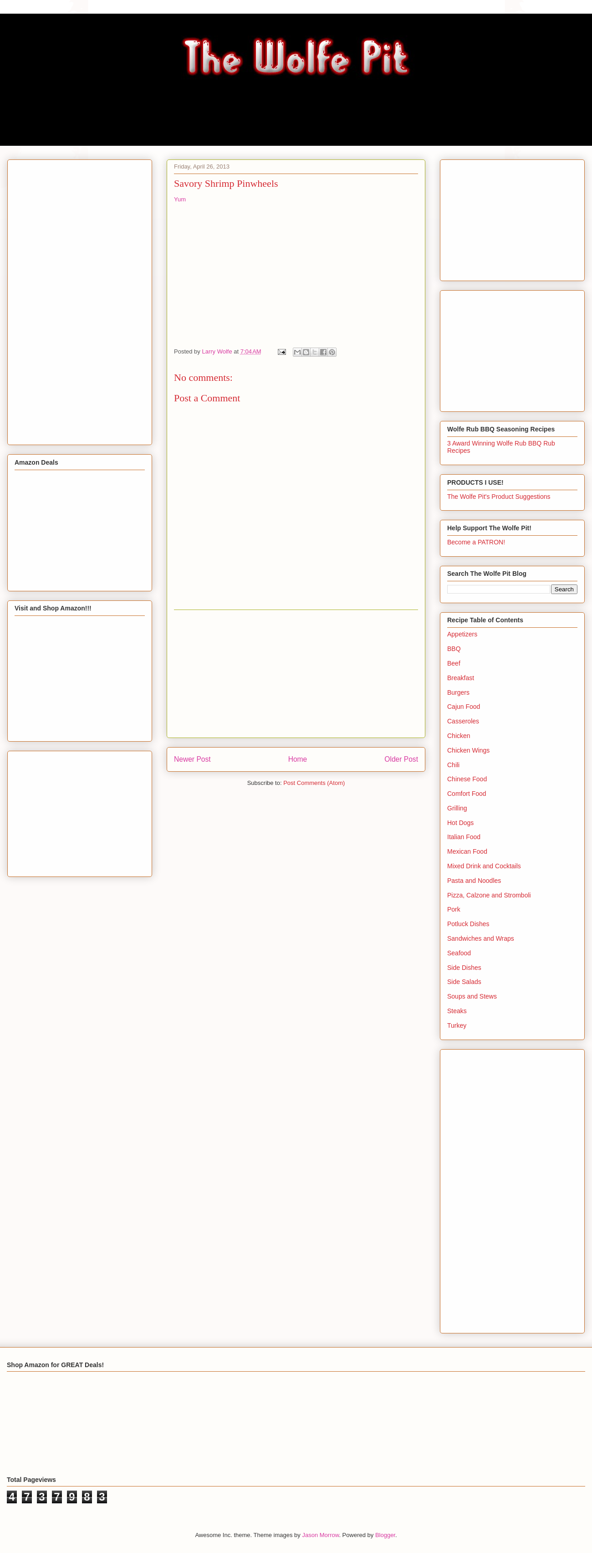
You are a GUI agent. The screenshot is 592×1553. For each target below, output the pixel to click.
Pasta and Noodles (474, 880)
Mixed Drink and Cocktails (484, 866)
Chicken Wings (468, 750)
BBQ (454, 648)
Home (297, 759)
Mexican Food (467, 851)
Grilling (457, 808)
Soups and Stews (472, 996)
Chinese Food (467, 779)
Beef (453, 663)
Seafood (459, 953)
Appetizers (462, 634)
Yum (180, 199)
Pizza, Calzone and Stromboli (489, 895)
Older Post (401, 759)
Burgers (458, 692)
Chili (453, 765)
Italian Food (463, 837)
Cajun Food (463, 706)
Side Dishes (464, 967)
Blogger (385, 1535)
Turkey (456, 1025)
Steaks (457, 1011)
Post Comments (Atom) (314, 782)
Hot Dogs (460, 822)
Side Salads (464, 981)
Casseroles (463, 721)
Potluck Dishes (468, 924)
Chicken (458, 735)
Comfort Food (466, 793)
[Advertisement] (296, 674)
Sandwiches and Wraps (480, 938)
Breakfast (460, 678)
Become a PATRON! (476, 542)
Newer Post (192, 759)
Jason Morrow (320, 1535)
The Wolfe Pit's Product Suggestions (499, 496)
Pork (453, 909)
